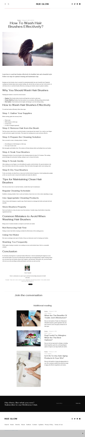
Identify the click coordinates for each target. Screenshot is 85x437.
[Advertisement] (28, 15)
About (23, 424)
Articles (17, 424)
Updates (41, 424)
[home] (42, 4)
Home (12, 424)
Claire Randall (27, 272)
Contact (34, 424)
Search (7, 424)
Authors (28, 424)
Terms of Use (58, 424)
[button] (5, 4)
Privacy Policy (49, 424)
